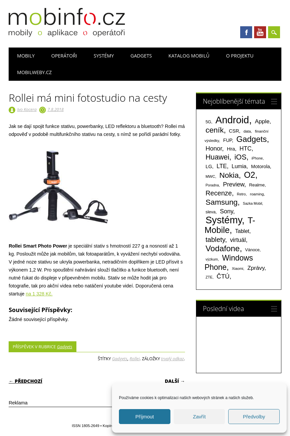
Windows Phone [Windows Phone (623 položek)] (229, 263)
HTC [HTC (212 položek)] (245, 148)
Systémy (104, 56)
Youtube (260, 32)
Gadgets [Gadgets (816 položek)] (251, 139)
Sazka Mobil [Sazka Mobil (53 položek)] (252, 203)
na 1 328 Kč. (39, 293)
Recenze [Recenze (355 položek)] (219, 193)
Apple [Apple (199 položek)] (262, 121)
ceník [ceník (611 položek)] (215, 130)
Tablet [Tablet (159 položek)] (242, 231)
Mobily (26, 56)
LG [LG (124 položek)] (209, 166)
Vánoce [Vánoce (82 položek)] (252, 249)
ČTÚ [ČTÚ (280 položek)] (223, 276)
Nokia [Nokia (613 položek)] (229, 175)
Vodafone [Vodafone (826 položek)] (223, 248)
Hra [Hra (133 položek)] (231, 149)
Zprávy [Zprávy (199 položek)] (255, 268)
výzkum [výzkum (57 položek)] (212, 259)
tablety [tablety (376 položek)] (215, 239)
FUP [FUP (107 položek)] (227, 140)
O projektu (239, 56)
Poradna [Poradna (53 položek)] (212, 185)
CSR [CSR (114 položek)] (234, 131)
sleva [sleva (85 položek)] (211, 211)
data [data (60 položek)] (247, 131)
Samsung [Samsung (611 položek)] (222, 202)
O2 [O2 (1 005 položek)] (249, 174)
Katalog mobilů (188, 56)
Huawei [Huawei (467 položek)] (218, 157)
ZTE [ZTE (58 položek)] (209, 277)
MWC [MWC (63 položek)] (210, 176)
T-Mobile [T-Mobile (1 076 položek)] (230, 225)
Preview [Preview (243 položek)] (233, 184)
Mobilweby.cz (34, 72)
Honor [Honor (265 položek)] (214, 148)
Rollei (135, 359)
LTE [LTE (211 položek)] (222, 166)
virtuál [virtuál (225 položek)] (237, 240)
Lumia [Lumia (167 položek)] (239, 166)
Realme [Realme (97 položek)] (257, 184)
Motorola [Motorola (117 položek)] (260, 166)
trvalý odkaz (172, 359)
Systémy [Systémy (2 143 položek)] (224, 220)
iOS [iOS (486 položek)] (240, 157)
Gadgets (141, 56)
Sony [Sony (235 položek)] (226, 211)
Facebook (246, 32)
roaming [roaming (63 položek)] (257, 194)
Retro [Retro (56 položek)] (241, 194)
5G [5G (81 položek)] (208, 121)
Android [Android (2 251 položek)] (232, 119)
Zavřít (199, 416)
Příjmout (144, 416)
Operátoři (64, 56)
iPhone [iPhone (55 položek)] (257, 158)
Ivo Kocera (27, 109)
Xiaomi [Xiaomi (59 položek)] (237, 269)
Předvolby (254, 416)
